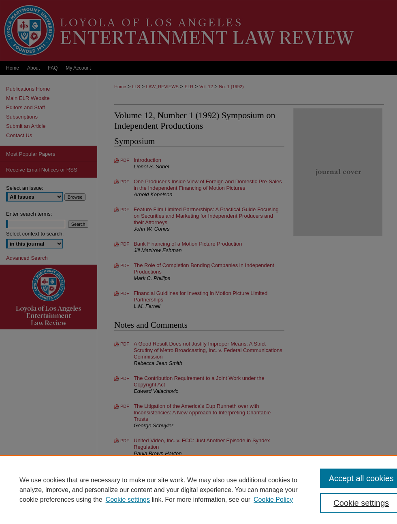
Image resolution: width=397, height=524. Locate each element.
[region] (198, 489)
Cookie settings (128, 499)
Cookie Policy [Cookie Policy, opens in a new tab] (273, 499)
